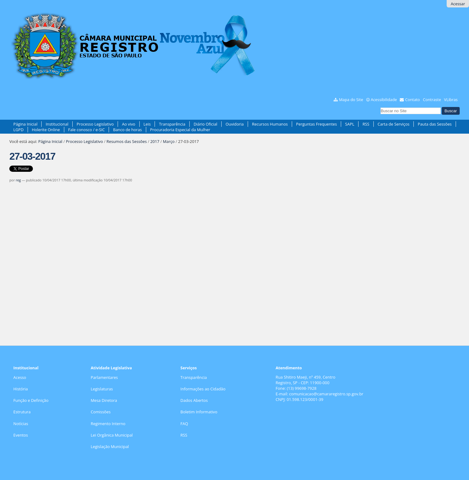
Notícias (20, 423)
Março (169, 141)
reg (18, 180)
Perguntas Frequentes (316, 124)
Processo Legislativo (95, 124)
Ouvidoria (235, 124)
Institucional (57, 124)
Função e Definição (30, 400)
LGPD (18, 129)
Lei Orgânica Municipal (112, 435)
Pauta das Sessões (435, 124)
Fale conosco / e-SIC (86, 129)
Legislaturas (102, 389)
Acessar (458, 4)
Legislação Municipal (110, 446)
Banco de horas (127, 129)
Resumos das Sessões (126, 141)
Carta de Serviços (393, 124)
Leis (147, 124)
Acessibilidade (384, 99)
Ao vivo (128, 124)
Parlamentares (104, 377)
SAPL (349, 124)
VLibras (451, 99)
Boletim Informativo (198, 412)
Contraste (432, 99)
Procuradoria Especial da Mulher (180, 129)
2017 (154, 141)
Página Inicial (25, 124)
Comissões (100, 412)
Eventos (20, 435)
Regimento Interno (108, 423)
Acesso (19, 377)
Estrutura (22, 412)
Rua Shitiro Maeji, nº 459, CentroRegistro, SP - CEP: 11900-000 (305, 379)
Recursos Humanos (270, 124)
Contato (412, 99)
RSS (366, 124)
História (20, 389)
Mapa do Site (351, 99)
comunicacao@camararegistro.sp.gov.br (326, 394)
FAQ (184, 423)
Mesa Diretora (104, 400)
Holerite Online (46, 129)
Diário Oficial (205, 124)
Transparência (172, 124)
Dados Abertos (194, 400)
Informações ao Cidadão (202, 389)
